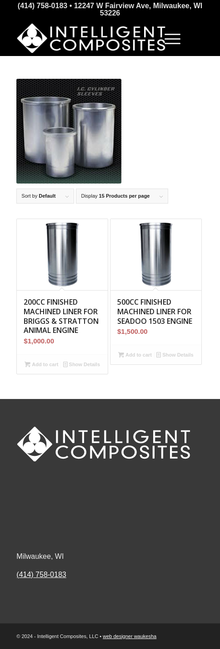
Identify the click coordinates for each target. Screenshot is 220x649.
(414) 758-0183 (41, 574)
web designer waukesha (129, 636)
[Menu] (167, 38)
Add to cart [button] (41, 364)
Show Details (81, 364)
